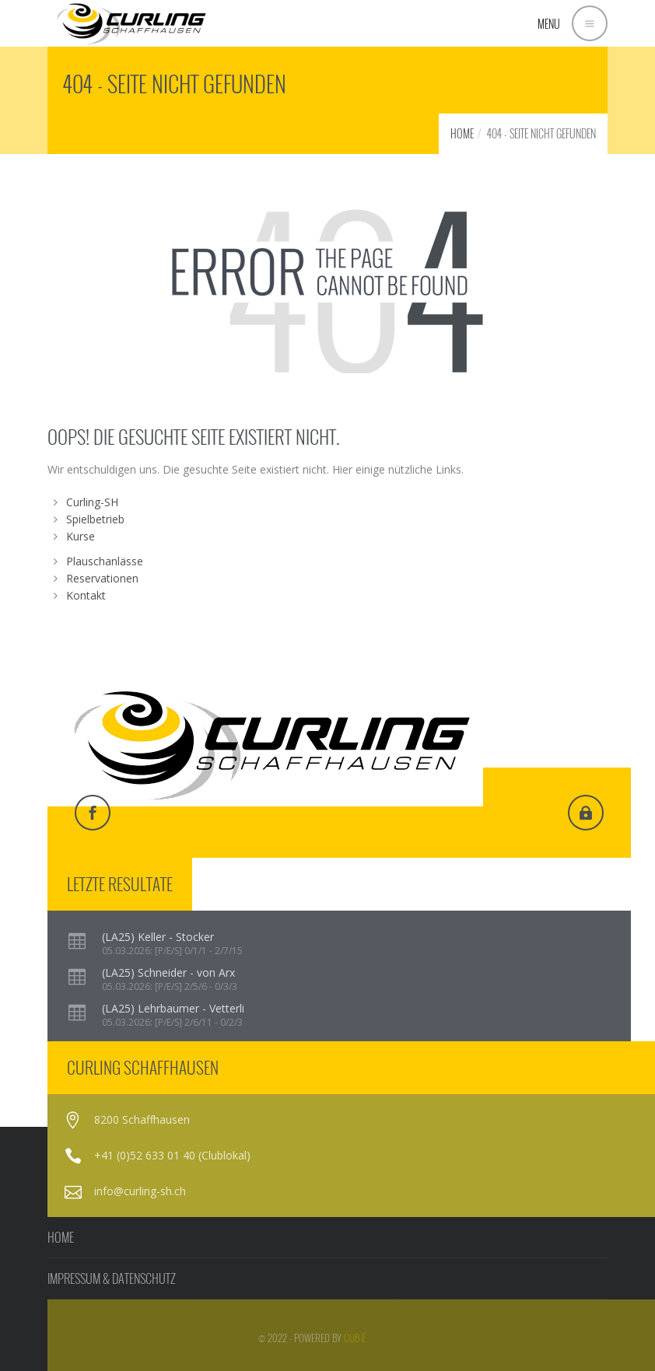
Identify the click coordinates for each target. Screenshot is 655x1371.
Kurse (80, 536)
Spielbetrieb (95, 519)
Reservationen (102, 578)
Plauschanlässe (104, 561)
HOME (462, 133)
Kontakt (86, 595)
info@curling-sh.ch (140, 1191)
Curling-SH (92, 502)
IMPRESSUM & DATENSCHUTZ (111, 1278)
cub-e (355, 1337)
